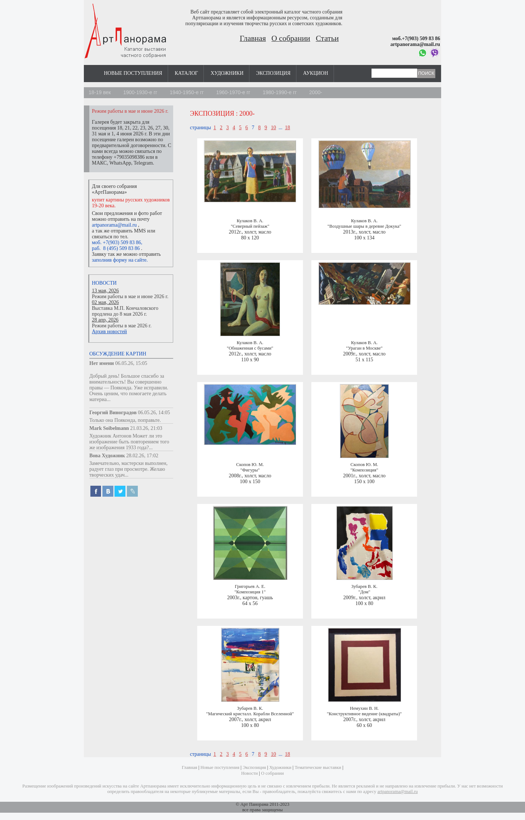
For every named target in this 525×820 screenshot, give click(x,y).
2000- (315, 92)
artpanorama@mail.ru (114, 225)
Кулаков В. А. (250, 220)
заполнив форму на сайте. (120, 260)
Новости (104, 283)
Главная (253, 38)
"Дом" (364, 591)
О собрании (291, 38)
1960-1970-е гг (233, 92)
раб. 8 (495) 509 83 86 (116, 248)
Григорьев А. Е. (250, 586)
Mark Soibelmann (109, 428)
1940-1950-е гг (187, 92)
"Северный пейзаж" (250, 226)
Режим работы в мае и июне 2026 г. (130, 296)
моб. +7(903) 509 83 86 (116, 242)
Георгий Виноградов (113, 412)
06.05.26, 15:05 (131, 363)
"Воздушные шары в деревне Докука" (364, 226)
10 (273, 127)
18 (287, 127)
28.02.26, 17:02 (142, 455)
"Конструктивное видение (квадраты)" (364, 713)
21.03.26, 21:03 (146, 428)
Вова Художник (107, 455)
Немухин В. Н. (364, 708)
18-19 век (100, 92)
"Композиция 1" (250, 591)
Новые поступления (133, 73)
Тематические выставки (318, 767)
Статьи (327, 38)
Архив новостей (109, 331)
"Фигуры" (250, 470)
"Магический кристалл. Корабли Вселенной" (250, 713)
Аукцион (315, 73)
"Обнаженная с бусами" (250, 348)
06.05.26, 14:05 (154, 412)
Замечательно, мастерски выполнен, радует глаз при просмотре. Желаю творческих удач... (128, 469)
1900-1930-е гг (140, 92)
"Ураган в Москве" (364, 348)
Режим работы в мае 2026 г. (121, 325)
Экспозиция (273, 73)
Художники (227, 73)
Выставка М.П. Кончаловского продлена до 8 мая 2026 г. (125, 311)
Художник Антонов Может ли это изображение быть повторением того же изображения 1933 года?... (129, 441)
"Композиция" (364, 470)
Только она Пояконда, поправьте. (125, 420)
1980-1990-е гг (279, 92)
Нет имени (101, 363)
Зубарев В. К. (364, 586)
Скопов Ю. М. (250, 464)
